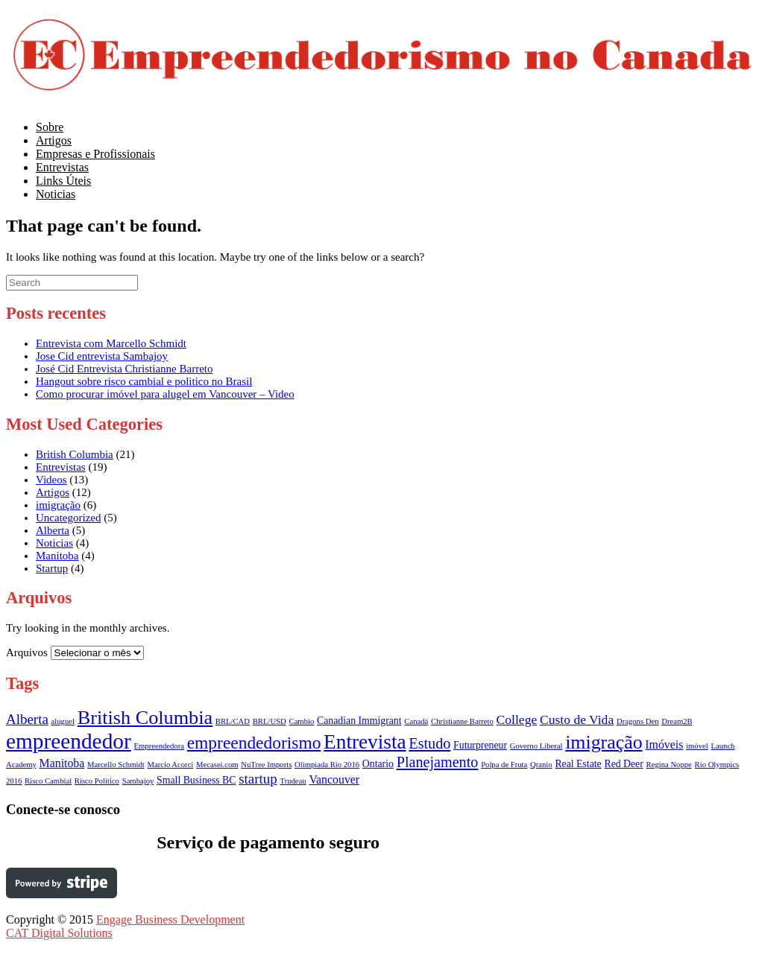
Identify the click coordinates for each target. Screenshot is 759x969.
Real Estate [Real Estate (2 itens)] (578, 763)
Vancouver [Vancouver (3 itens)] (334, 779)
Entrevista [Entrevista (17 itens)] (365, 742)
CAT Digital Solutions (59, 933)
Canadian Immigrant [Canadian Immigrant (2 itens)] (359, 720)
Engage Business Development (170, 919)
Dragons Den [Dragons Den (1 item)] (638, 721)
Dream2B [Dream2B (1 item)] (676, 721)
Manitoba (57, 556)
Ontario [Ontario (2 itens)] (378, 763)
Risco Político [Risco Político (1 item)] (97, 781)
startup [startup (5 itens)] (258, 779)
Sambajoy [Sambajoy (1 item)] (138, 781)
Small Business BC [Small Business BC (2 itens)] (196, 780)
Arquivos (27, 652)
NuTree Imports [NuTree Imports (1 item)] (266, 764)
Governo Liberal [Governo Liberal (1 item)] (536, 746)
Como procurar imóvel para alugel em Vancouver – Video (165, 394)
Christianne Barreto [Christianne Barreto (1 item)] (462, 721)
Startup (52, 568)
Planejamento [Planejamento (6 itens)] (438, 762)
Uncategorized (68, 518)
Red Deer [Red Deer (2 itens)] (623, 763)
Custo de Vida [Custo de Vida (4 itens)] (577, 719)
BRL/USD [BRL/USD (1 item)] (269, 721)
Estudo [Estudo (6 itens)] (429, 743)
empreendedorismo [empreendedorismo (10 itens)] (254, 742)
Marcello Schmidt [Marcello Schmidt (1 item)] (116, 764)
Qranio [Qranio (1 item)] (541, 764)
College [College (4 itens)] (517, 719)
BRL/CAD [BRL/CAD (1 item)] (232, 721)
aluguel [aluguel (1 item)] (63, 721)
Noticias (55, 194)
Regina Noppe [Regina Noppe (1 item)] (669, 764)
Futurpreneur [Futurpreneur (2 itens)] (480, 745)
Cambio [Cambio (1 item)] (302, 721)
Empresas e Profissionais (95, 153)
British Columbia (74, 454)
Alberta (52, 530)
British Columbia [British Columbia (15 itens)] (145, 717)
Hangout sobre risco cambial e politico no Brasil (144, 381)
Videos (51, 480)
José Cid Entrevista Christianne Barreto (124, 369)
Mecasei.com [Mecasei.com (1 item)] (217, 764)
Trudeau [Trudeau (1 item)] (293, 781)
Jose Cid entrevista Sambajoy (102, 356)
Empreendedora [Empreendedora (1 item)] (159, 746)
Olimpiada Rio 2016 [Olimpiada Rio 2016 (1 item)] (327, 764)
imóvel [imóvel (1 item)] (697, 746)
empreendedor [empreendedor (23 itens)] (68, 741)
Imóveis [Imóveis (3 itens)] (664, 744)
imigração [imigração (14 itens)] (603, 742)
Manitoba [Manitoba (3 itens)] (62, 763)
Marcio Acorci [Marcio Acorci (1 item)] (170, 764)
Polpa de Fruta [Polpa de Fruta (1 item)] (504, 764)
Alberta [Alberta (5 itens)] (27, 719)
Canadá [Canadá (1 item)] (416, 721)
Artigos (52, 492)
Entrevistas (61, 467)
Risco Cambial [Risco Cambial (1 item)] (48, 781)
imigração (58, 505)
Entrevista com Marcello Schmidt (111, 343)
